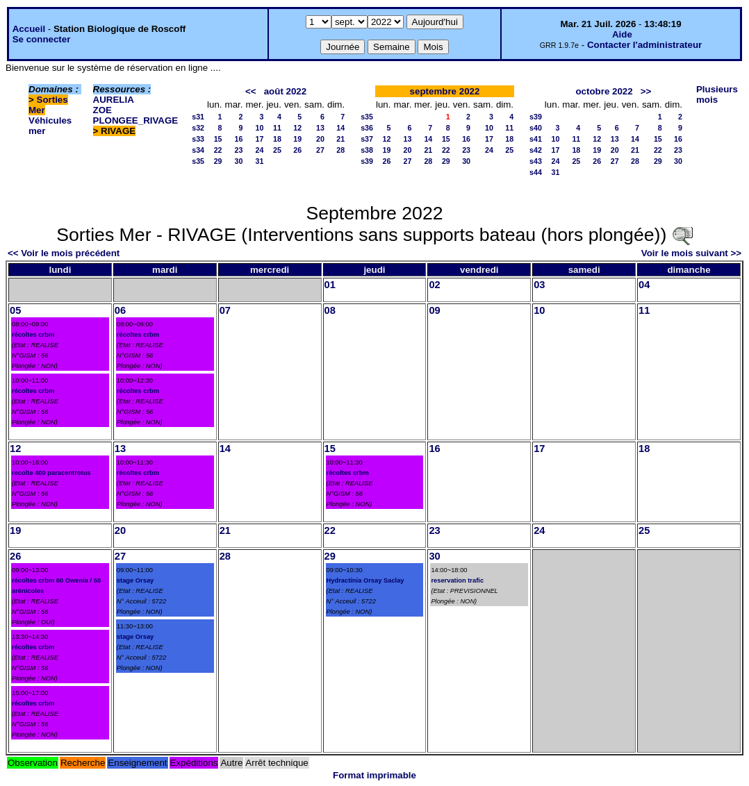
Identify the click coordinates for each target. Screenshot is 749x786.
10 (260, 128)
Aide (622, 34)
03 (539, 284)
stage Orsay (135, 580)
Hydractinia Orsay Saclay (365, 580)
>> (646, 91)
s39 (367, 161)
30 (239, 161)
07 (225, 310)
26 (297, 150)
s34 (198, 150)
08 (330, 310)
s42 (535, 150)
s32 (198, 128)
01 (330, 284)
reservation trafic (457, 580)
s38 (367, 150)
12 (297, 128)
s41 (535, 139)
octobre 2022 (603, 91)
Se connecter (42, 39)
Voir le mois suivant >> (691, 253)
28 (340, 150)
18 (277, 139)
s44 (535, 172)
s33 (198, 139)
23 (239, 150)
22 (218, 150)
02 (434, 284)
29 (218, 161)
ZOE (102, 110)
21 (340, 139)
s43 (535, 161)
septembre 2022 (445, 91)
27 (320, 150)
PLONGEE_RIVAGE (136, 120)
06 (120, 310)
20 (320, 139)
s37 (367, 139)
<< (250, 91)
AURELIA (113, 99)
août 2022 (285, 91)
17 (260, 139)
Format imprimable (374, 775)
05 (15, 310)
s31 (198, 116)
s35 (198, 161)
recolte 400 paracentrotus (51, 472)
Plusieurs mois (717, 94)
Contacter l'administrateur (644, 45)
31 (260, 161)
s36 (367, 128)
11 (277, 128)
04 (644, 284)
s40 (535, 128)
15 (218, 139)
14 (340, 128)
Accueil (29, 29)
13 (320, 128)
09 (434, 310)
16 (239, 139)
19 (297, 139)
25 (277, 150)
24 (260, 150)
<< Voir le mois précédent (64, 253)
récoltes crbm (33, 334)
